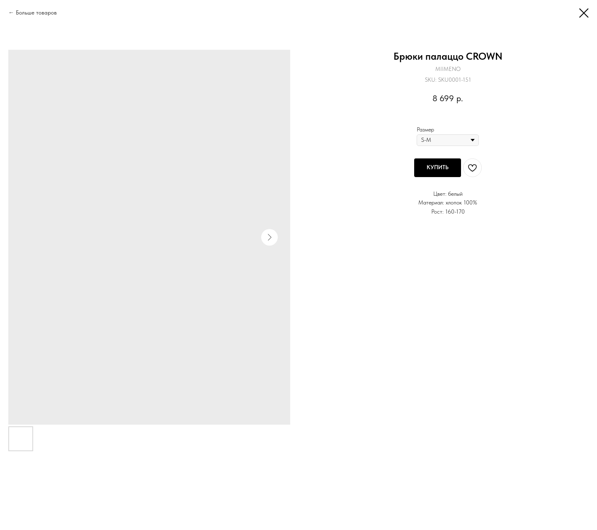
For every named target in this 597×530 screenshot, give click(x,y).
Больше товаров (36, 12)
